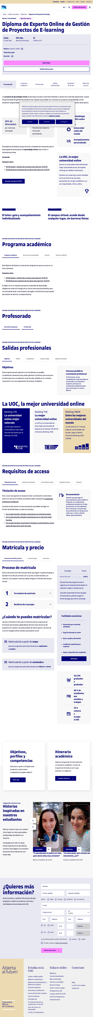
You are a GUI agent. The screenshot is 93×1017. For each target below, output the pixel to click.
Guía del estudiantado (57, 942)
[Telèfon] (57, 885)
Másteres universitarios (35, 945)
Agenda (82, 2)
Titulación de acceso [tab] (10, 448)
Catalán (83, 905)
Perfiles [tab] (18, 325)
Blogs (73, 948)
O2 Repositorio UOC (56, 957)
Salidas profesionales (55, 21)
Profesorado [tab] (27, 293)
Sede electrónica (55, 966)
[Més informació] (77, 49)
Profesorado (39, 21)
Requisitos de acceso (71, 21)
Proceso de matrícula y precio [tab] (13, 524)
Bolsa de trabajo (55, 951)
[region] (47, 114)
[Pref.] (44, 885)
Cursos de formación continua (37, 959)
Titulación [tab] (79, 448)
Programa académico (23, 21)
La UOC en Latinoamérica (36, 978)
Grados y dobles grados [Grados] (35, 942)
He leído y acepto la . (56, 909)
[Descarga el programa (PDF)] (13, 149)
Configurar (64, 122)
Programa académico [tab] (10, 221)
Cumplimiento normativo (35, 1009)
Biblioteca (53, 939)
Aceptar (30, 122)
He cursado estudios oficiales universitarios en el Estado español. (28, 480)
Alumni (62, 2)
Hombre (60, 865)
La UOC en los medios (78, 951)
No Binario (70, 865)
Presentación (8, 21)
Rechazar (47, 122)
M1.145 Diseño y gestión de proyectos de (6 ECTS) (27, 135)
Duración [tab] (47, 221)
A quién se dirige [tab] (44, 325)
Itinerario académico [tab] (61, 221)
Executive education (34, 953)
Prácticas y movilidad (56, 948)
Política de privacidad (61, 909)
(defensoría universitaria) (57, 1009)
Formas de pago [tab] (32, 524)
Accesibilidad (65, 1012)
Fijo (45, 891)
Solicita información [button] (51, 916)
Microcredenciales (55, 945)
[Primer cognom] (52, 859)
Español (74, 905)
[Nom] (65, 852)
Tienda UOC (75, 954)
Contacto (89, 2)
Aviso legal (76, 1009)
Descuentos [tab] (46, 524)
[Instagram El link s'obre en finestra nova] (73, 939)
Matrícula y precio (86, 21)
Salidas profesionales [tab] (61, 325)
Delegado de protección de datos (51, 1012)
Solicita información (79, 7)
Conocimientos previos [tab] (47, 448)
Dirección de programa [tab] (11, 293)
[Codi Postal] (52, 878)
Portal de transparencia (57, 963)
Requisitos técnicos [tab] (65, 448)
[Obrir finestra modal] (42, 815)
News (77, 2)
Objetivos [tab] (7, 325)
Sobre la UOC (70, 2)
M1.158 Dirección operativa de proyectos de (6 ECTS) (28, 138)
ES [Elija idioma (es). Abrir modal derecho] (64, 7)
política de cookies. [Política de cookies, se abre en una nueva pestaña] (54, 116)
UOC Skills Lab (32, 965)
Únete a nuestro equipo (57, 954)
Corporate (56, 2)
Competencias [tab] (30, 325)
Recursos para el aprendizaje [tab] (31, 221)
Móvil (52, 891)
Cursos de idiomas (33, 962)
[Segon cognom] (78, 859)
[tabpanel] (46, 247)
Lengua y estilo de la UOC (58, 960)
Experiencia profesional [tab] (28, 448)
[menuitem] (8, 21)
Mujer (51, 865)
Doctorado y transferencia (36, 956)
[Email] (65, 871)
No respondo (80, 865)
